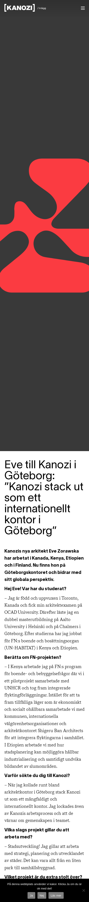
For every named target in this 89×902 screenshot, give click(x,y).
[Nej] (83, 890)
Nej (42, 895)
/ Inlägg (41, 8)
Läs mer (56, 895)
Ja (31, 895)
